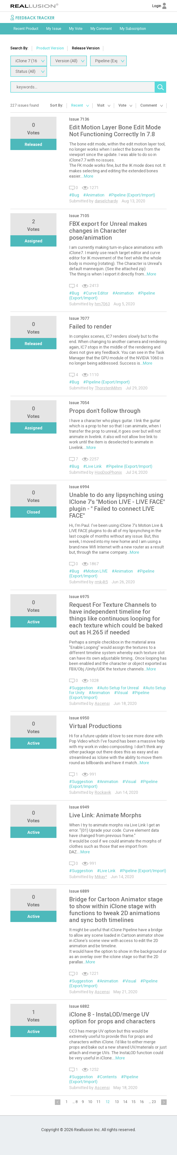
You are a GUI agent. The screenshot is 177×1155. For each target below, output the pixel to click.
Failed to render (90, 326)
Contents (108, 1076)
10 (90, 1102)
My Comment (101, 28)
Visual (122, 692)
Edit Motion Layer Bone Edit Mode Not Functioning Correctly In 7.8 (115, 131)
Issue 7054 (79, 402)
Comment (151, 105)
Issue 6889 (79, 891)
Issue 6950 (79, 717)
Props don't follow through (105, 410)
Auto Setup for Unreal (119, 687)
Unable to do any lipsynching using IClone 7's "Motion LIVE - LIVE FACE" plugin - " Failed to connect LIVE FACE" (117, 505)
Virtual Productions (95, 726)
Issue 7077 (79, 318)
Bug (75, 195)
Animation (95, 195)
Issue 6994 (79, 486)
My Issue (53, 28)
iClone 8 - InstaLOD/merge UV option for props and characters (112, 1018)
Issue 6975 (79, 596)
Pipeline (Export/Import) (133, 195)
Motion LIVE (97, 571)
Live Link (94, 466)
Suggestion (82, 687)
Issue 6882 (79, 1006)
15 (133, 1102)
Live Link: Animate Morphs (105, 815)
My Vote (76, 28)
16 (142, 1102)
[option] (25, 28)
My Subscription (133, 28)
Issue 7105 (79, 215)
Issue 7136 (79, 119)
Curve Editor (97, 293)
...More (87, 176)
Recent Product (25, 28)
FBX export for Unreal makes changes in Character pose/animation (108, 230)
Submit (19, 40)
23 (154, 1102)
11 (98, 1102)
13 (117, 1102)
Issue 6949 (79, 807)
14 (125, 1102)
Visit (103, 105)
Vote (125, 105)
